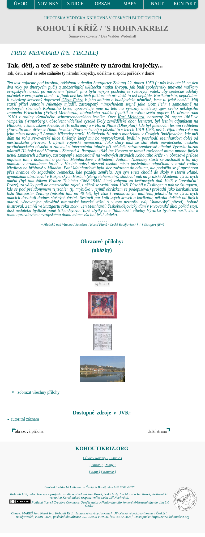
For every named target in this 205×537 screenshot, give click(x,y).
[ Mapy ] (110, 465)
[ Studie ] (115, 458)
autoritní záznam (25, 419)
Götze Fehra (72, 100)
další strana (156, 431)
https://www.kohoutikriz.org (170, 517)
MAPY (129, 3)
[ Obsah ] (96, 465)
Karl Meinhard (131, 117)
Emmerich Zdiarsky (34, 155)
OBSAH (102, 3)
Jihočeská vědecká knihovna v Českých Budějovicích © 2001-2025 (89, 487)
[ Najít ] (94, 472)
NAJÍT (157, 3)
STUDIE (75, 3)
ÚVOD (20, 3)
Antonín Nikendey (46, 104)
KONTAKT (185, 3)
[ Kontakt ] (108, 472)
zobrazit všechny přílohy (38, 392)
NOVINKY (48, 3)
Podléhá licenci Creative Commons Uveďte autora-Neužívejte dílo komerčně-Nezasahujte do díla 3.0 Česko (89, 504)
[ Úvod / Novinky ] (95, 458)
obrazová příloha (29, 431)
